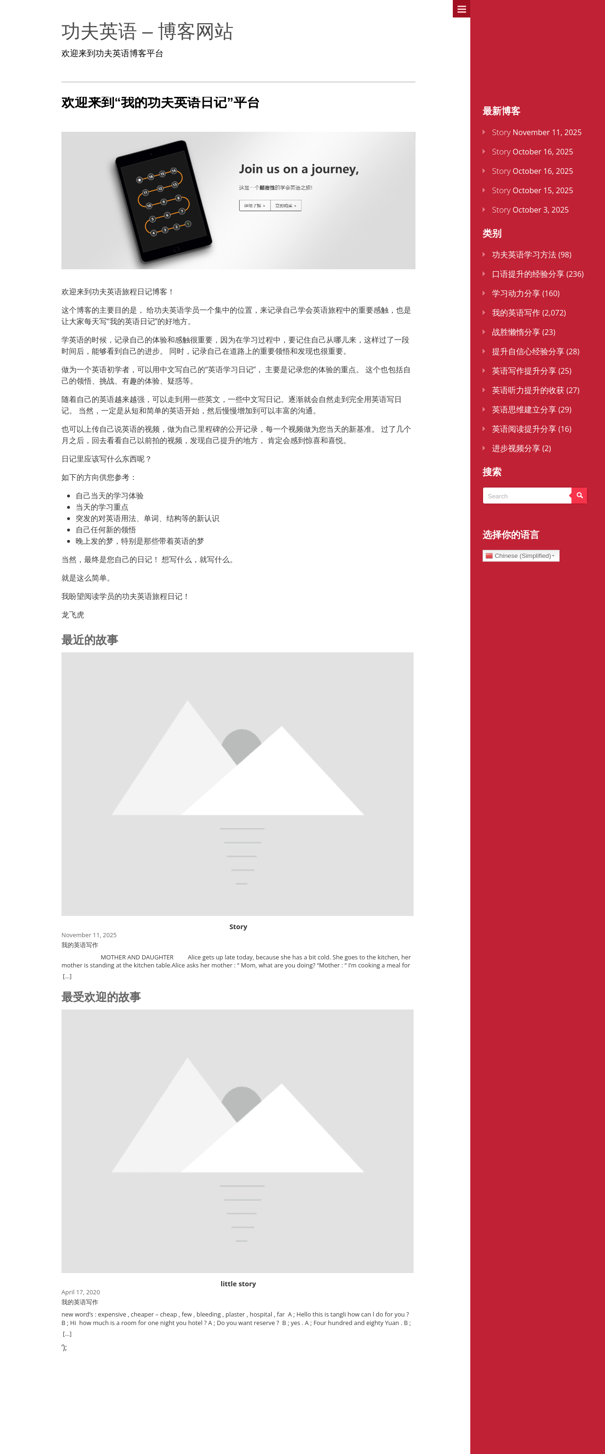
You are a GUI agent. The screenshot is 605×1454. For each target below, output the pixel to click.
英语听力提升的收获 (528, 390)
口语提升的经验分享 (528, 273)
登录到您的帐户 (515, 61)
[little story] (234, 1207)
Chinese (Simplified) (518, 556)
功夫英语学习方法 (524, 254)
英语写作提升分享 (524, 370)
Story (501, 132)
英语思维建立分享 (524, 409)
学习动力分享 (516, 293)
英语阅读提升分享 (524, 428)
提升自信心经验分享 (528, 351)
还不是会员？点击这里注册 (539, 83)
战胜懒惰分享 (516, 331)
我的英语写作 (516, 312)
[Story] (234, 821)
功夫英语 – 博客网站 (124, 31)
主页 (491, 39)
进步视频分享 (516, 448)
